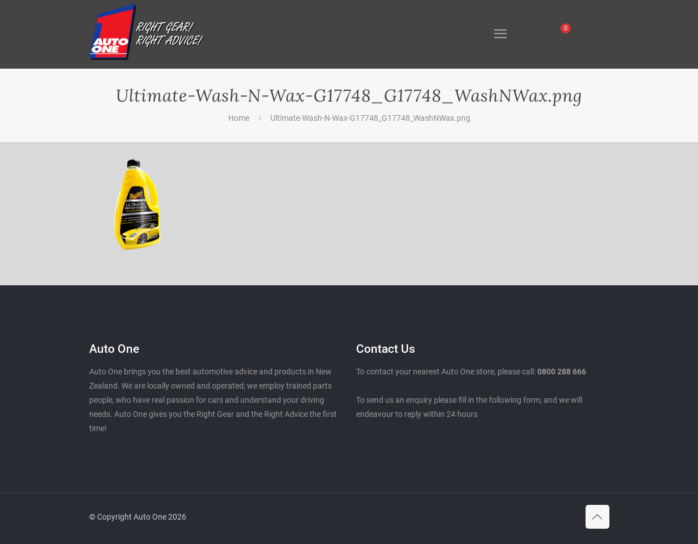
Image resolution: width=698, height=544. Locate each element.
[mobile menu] (500, 34)
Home (238, 118)
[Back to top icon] (597, 517)
